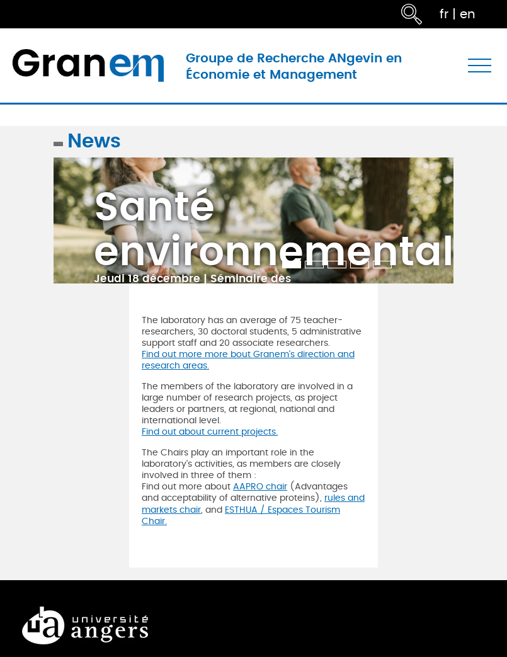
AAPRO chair (260, 486)
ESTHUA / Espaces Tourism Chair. (241, 515)
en (468, 14)
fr (444, 14)
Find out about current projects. (210, 431)
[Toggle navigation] (480, 65)
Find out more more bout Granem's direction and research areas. (248, 360)
